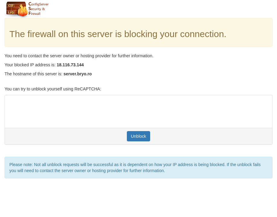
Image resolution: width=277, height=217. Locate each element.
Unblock (138, 136)
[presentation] (55, 111)
